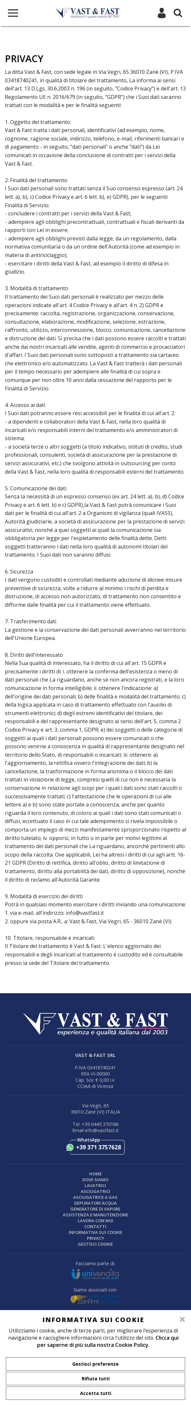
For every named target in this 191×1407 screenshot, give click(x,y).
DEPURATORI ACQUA (95, 1203)
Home (95, 1174)
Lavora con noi (95, 1221)
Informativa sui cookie (95, 1232)
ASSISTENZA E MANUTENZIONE (95, 1215)
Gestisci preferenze (95, 1364)
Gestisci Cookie (95, 1244)
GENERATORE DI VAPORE (95, 1209)
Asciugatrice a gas (95, 1197)
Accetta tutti (95, 1393)
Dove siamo (95, 1180)
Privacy (95, 1238)
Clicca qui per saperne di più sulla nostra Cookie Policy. (108, 1341)
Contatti (95, 1226)
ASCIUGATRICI (95, 1191)
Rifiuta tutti (96, 1378)
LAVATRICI (95, 1185)
